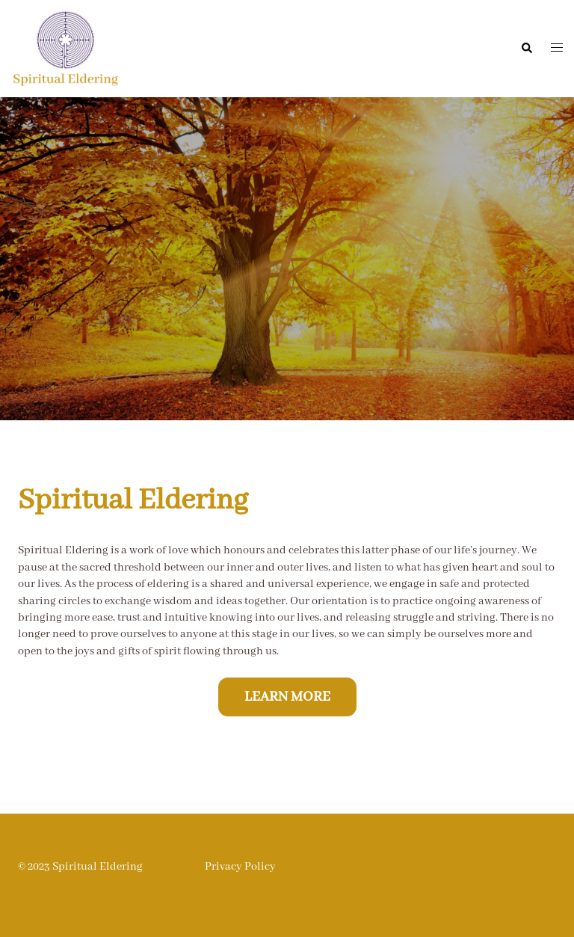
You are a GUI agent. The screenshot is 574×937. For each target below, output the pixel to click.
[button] (526, 49)
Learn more (287, 697)
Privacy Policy (240, 866)
